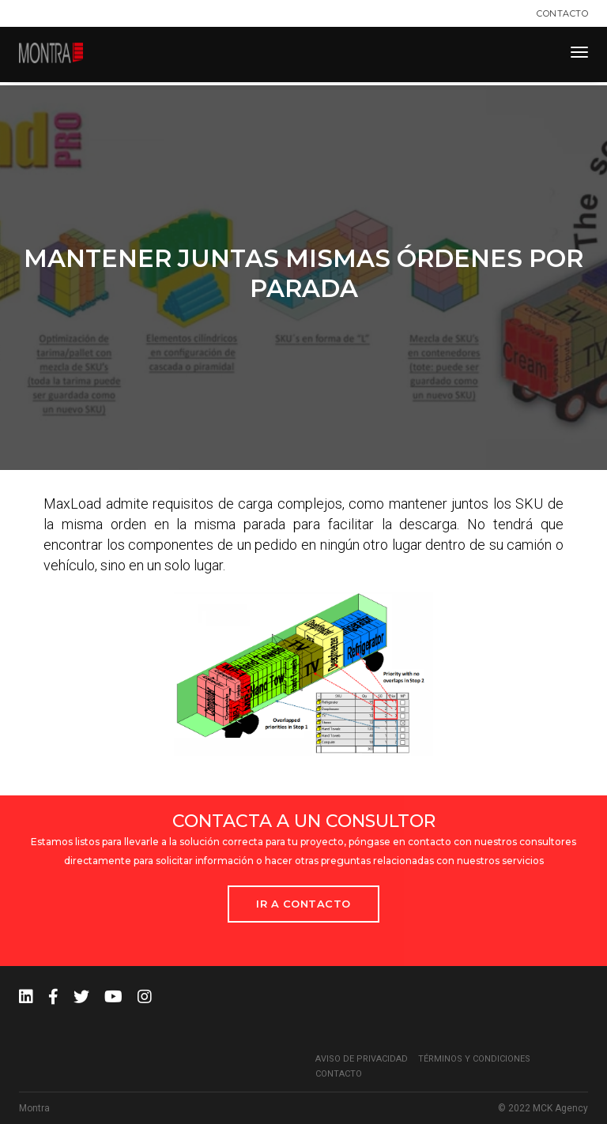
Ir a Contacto (303, 903)
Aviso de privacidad (361, 1059)
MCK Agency (560, 1108)
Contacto (562, 13)
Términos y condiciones (474, 1059)
